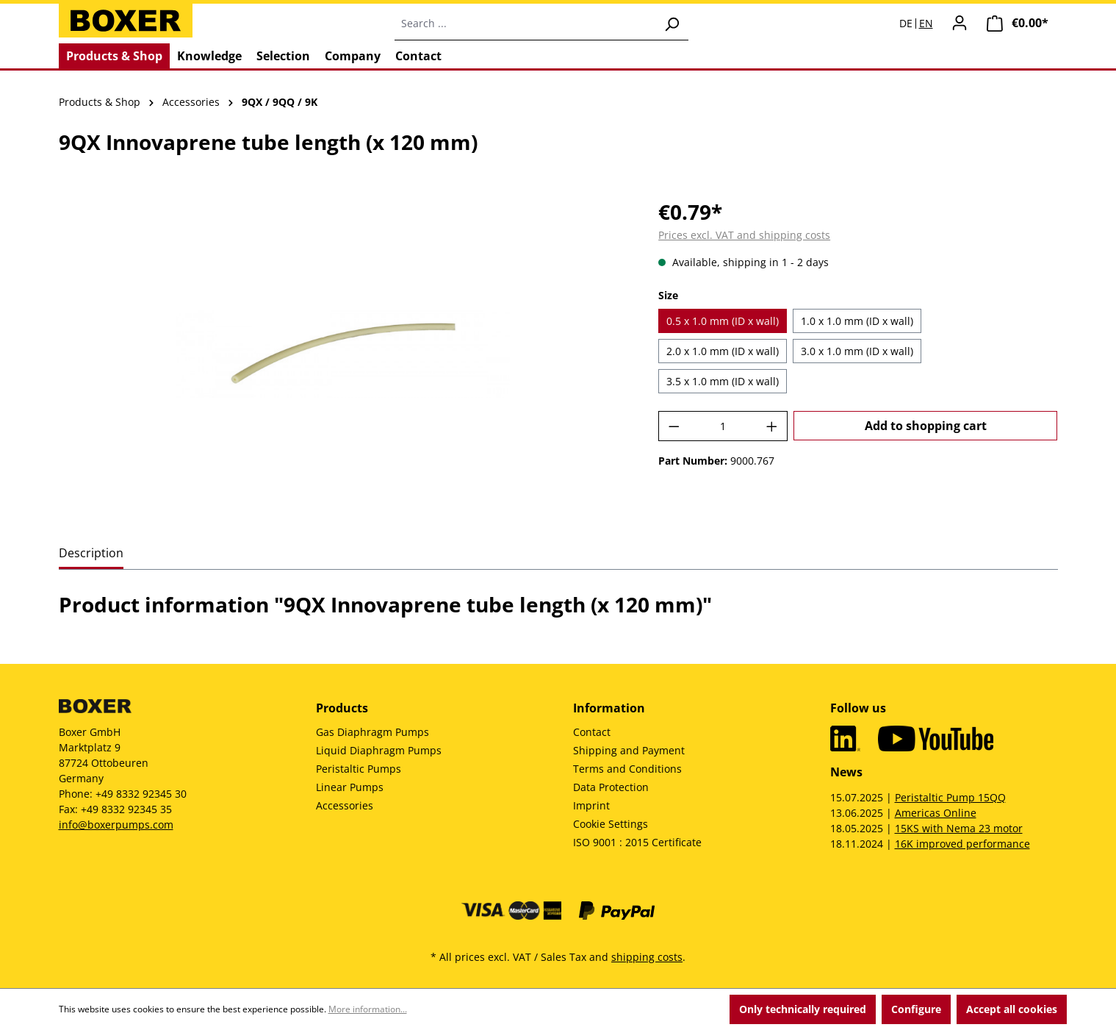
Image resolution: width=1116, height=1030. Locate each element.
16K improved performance (962, 844)
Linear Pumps (350, 787)
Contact (592, 732)
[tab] (91, 554)
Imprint (591, 805)
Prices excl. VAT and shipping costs (744, 235)
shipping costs (647, 957)
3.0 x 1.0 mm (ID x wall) (857, 351)
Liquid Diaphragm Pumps (379, 750)
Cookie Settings (610, 824)
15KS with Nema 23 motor (959, 828)
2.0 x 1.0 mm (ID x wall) (722, 351)
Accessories (344, 805)
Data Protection (611, 787)
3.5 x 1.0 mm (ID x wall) (722, 381)
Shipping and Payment (629, 750)
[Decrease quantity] (673, 426)
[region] (344, 354)
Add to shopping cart (926, 426)
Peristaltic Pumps (358, 769)
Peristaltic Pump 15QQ (950, 797)
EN (926, 23)
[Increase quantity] (772, 426)
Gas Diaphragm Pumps (372, 732)
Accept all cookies (1011, 1009)
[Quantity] (723, 426)
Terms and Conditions (627, 769)
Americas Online (935, 813)
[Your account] (959, 22)
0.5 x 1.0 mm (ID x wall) (722, 321)
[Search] (671, 23)
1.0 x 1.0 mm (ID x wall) (857, 321)
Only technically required (802, 1009)
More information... (367, 1009)
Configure (916, 1009)
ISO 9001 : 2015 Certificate (637, 842)
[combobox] (525, 23)
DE (905, 23)
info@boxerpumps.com (116, 824)
